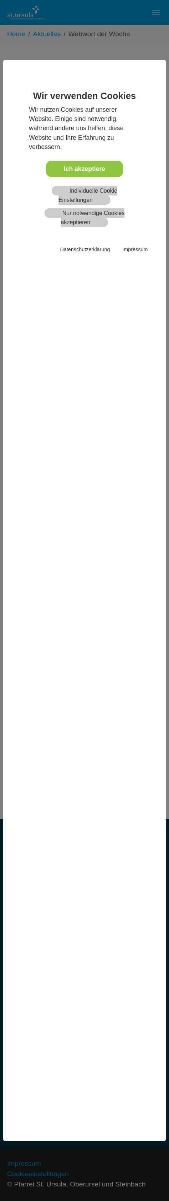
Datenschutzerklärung (85, 249)
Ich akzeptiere (84, 168)
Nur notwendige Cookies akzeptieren (93, 217)
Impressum (135, 249)
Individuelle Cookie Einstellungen (87, 195)
